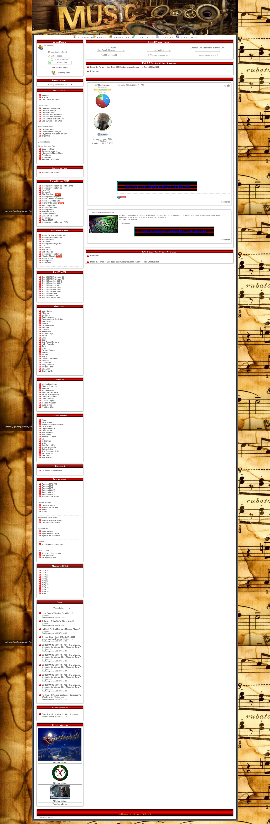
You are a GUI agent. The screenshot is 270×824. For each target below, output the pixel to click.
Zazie (44, 340)
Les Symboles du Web (52, 121)
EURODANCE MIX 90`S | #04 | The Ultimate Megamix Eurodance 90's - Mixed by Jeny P (61, 646)
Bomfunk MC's (48, 445)
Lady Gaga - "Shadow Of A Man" (56, 613)
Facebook (46, 155)
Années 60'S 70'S (49, 484)
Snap (44, 420)
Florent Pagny (48, 401)
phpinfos (46, 136)
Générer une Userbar (51, 117)
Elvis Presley (48, 399)
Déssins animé (48, 505)
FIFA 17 (45, 585)
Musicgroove (48, 210)
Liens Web (189, 37)
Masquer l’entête (162, 42)
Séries (45, 509)
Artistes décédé (49, 557)
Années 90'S (47, 488)
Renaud (45, 388)
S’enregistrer (64, 73)
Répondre (94, 71)
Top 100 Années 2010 (51, 289)
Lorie (44, 348)
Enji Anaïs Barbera (50, 342)
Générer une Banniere (52, 115)
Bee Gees (46, 455)
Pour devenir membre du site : (55, 714)
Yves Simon (47, 405)
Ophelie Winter (48, 325)
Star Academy (51, 194)
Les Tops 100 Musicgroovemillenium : (124, 67)
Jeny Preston (48, 365)
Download (121, 37)
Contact (167, 37)
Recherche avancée (211, 48)
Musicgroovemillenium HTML (55, 222)
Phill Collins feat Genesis (53, 424)
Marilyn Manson (49, 403)
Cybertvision (47, 252)
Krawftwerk (47, 422)
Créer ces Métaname (51, 108)
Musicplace (47, 261)
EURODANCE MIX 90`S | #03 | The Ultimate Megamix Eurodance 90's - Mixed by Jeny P (61, 656)
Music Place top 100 (51, 201)
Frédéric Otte (48, 407)
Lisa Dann (46, 363)
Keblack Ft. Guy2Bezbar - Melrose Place (60, 629)
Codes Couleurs (49, 110)
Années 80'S (47, 486)
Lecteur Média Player (51, 132)
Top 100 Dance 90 (50, 296)
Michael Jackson (49, 384)
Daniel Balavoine (49, 397)
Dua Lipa (46, 369)
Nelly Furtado (48, 344)
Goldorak (46, 192)
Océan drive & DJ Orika (52, 319)
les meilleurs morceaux (52, 544)
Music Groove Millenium (53, 199)
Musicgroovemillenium (52, 188)
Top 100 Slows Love (51, 298)
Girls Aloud (47, 426)
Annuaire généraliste (51, 159)
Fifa (43, 246)
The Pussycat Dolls (50, 451)
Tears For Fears (49, 437)
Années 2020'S (48, 494)
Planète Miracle (52, 256)
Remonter (225, 202)
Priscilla (45, 361)
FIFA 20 (45, 591)
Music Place (47, 258)
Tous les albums (60, 804)
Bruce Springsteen (50, 394)
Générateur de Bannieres (53, 119)
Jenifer (45, 354)
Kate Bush (46, 321)
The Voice (46, 250)
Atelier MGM (47, 220)
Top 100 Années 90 (50, 285)
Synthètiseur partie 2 (51, 533)
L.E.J (44, 443)
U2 (43, 439)
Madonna (46, 248)
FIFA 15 (45, 581)
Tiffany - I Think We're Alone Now (57, 621)
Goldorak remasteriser (52, 471)
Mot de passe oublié (60, 67)
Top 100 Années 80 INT (52, 283)
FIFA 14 (45, 579)
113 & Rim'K (47, 453)
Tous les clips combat (51, 553)
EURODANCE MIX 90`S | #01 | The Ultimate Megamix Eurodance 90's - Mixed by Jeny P (61, 676)
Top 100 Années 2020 (51, 291)
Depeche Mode (48, 428)
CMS (111, 822)
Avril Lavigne (48, 317)
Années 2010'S (48, 492)
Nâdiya (45, 352)
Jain (44, 346)
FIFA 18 (45, 587)
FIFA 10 (45, 571)
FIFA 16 (45, 583)
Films (44, 511)
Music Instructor (49, 447)
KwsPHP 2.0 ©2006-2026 (123, 822)
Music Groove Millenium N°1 (54, 235)
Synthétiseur (47, 531)
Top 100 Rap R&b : (152, 67)
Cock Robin (47, 430)
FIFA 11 (45, 573)
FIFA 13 (45, 577)
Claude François (49, 386)
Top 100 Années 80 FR (52, 281)
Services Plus (48, 149)
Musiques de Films (50, 172)
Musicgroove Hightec (51, 197)
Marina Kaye (47, 334)
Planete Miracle (49, 214)
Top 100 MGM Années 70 (53, 279)
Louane (45, 329)
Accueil (84, 37)
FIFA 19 (45, 589)
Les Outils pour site (51, 99)
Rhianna (45, 313)
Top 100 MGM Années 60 (53, 277)
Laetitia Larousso (50, 358)
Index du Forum (97, 67)
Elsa (44, 338)
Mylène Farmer (48, 367)
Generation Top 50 (50, 216)
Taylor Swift (47, 371)
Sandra (45, 323)
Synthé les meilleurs (51, 535)
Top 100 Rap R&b (49, 293)
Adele (44, 336)
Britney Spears (48, 350)
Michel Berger (48, 390)
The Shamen (47, 433)
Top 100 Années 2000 (51, 287)
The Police (46, 435)
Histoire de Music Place (52, 153)
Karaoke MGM (48, 212)
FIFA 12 (45, 575)
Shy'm (45, 356)
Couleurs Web (48, 113)
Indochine (46, 441)
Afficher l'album (60, 762)
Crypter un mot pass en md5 (55, 134)
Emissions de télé (50, 507)
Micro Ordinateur (53, 203)
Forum (102, 37)
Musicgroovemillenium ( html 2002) (57, 186)
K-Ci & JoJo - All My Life (153, 63)
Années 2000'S (48, 490)
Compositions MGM (51, 522)
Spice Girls (47, 457)
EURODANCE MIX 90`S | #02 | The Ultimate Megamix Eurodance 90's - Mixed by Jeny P (61, 666)
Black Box (46, 332)
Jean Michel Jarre (50, 392)
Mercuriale (46, 218)
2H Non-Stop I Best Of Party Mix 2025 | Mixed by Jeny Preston (59, 638)
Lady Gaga (46, 311)
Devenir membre (49, 151)
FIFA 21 (45, 593)
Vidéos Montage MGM (51, 520)
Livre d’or (145, 37)
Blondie (45, 327)
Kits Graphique (48, 205)
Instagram (46, 157)
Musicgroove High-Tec (52, 243)
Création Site (48, 130)
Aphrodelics (47, 449)
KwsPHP (46, 190)
